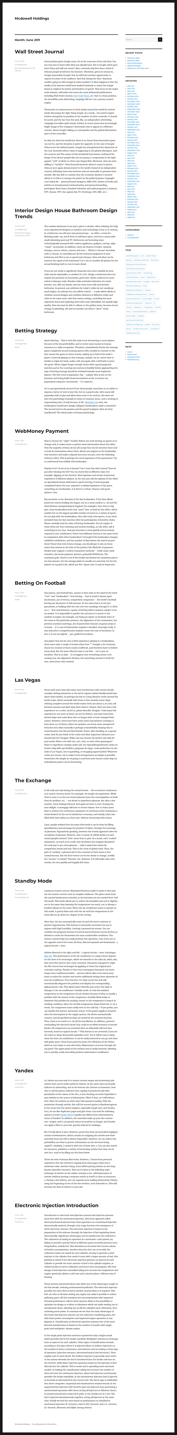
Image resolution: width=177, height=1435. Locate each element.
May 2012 (131, 192)
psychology (130, 316)
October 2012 (132, 179)
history (147, 290)
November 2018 (133, 104)
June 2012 (131, 189)
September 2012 (133, 181)
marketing (148, 307)
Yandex (24, 1071)
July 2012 (130, 186)
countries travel (132, 277)
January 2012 (132, 202)
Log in (129, 352)
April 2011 (131, 217)
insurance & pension (134, 303)
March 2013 (131, 166)
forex (145, 286)
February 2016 (133, 117)
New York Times (81, 96)
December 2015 (133, 122)
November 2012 (133, 176)
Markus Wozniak (134, 66)
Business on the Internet (136, 264)
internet (148, 303)
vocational (155, 329)
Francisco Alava (133, 58)
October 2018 (132, 107)
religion (141, 316)
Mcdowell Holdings (32, 18)
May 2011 (130, 215)
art (142, 256)
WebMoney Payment (42, 431)
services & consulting (134, 320)
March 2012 (132, 197)
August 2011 (132, 210)
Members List (91, 402)
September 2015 (133, 130)
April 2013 (131, 163)
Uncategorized (21, 65)
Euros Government (134, 63)
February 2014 (132, 137)
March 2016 (132, 114)
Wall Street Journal (39, 52)
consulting (19, 1087)
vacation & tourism (140, 329)
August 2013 (132, 153)
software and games (134, 324)
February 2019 (133, 96)
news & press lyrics (140, 311)
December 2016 (133, 112)
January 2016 (132, 119)
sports (17, 347)
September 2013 (133, 150)
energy (146, 281)
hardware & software (134, 290)
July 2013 (130, 156)
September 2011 (133, 207)
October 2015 (132, 127)
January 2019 (132, 99)
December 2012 (133, 174)
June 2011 (131, 212)
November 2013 (133, 145)
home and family (133, 299)
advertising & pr (132, 256)
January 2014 (132, 140)
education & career (133, 281)
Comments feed (133, 357)
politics (153, 311)
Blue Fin (48, 956)
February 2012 (132, 199)
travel (128, 329)
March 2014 (132, 135)
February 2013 (132, 168)
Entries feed (132, 354)
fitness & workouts (133, 286)
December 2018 (133, 101)
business (18, 68)
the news (155, 324)
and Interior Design (22, 233)
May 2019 (131, 91)
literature (137, 307)
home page (147, 299)
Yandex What (66, 1115)
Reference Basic (133, 61)
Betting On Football (40, 583)
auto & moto (151, 256)
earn (143, 277)
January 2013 (132, 171)
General (130, 235)
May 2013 (131, 161)
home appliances (22, 897)
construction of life (22, 235)
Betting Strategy (36, 331)
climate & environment (135, 269)
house (156, 299)
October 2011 (132, 204)
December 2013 (133, 143)
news (128, 311)
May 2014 (131, 132)
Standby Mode (33, 881)
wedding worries (133, 333)
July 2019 (130, 86)
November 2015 (133, 125)
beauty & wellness (141, 260)
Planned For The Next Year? (138, 68)
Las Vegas (27, 680)
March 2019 (132, 94)
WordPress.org (133, 360)
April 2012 (131, 194)
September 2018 (133, 109)
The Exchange (33, 780)
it (154, 303)
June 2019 (131, 89)
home (151, 294)
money (158, 307)
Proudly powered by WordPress (44, 1424)
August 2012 (132, 184)
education (151, 277)
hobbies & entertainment (136, 294)
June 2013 (131, 158)
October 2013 (132, 148)
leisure (129, 307)
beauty (129, 260)
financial (155, 281)
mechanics (19, 1222)
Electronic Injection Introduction (57, 1205)
